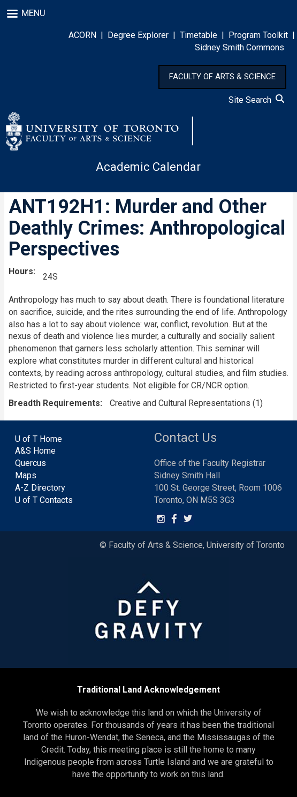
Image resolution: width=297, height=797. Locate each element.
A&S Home (35, 451)
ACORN (82, 35)
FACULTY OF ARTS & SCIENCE (222, 76)
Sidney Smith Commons (239, 47)
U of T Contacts (44, 500)
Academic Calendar (148, 167)
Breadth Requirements (54, 403)
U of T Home (38, 439)
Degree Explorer (138, 35)
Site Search (256, 100)
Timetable (198, 35)
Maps (25, 475)
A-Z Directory (40, 488)
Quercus (30, 463)
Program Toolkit (258, 35)
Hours (21, 271)
